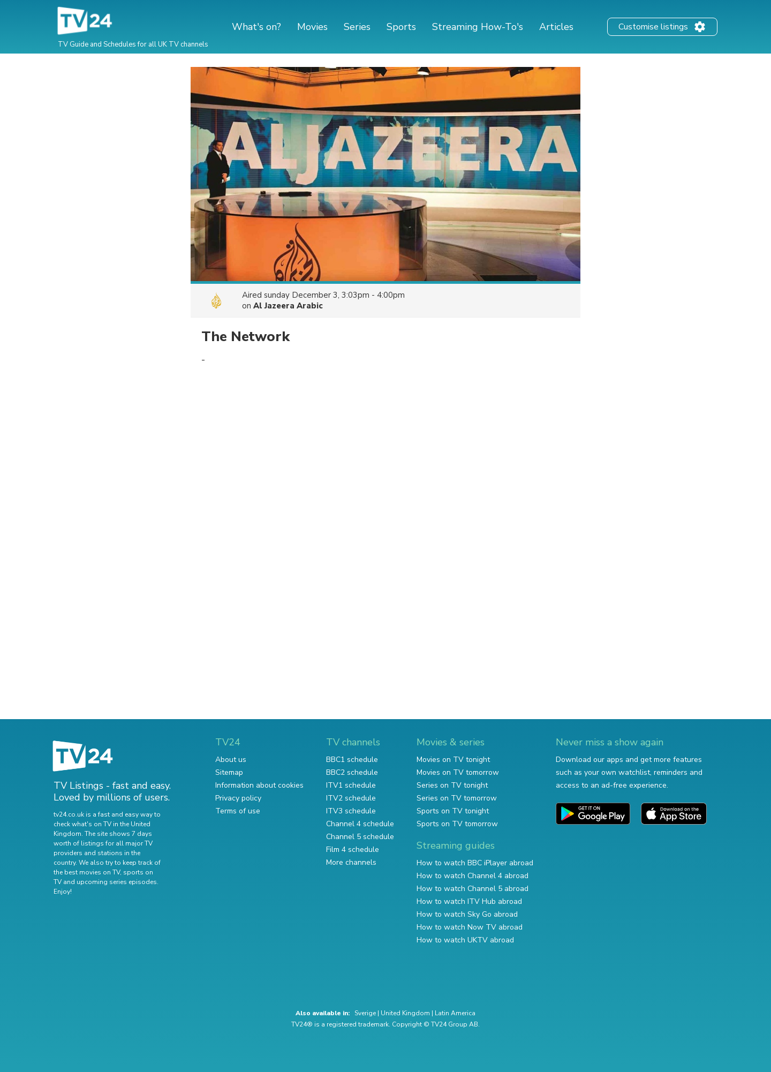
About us (230, 759)
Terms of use (237, 811)
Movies (312, 26)
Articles (556, 26)
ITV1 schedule (351, 785)
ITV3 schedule (351, 811)
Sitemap (229, 772)
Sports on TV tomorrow (457, 824)
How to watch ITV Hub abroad (469, 901)
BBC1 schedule (352, 759)
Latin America (455, 1013)
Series (357, 26)
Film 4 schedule (352, 849)
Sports (401, 26)
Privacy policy (238, 798)
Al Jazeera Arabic (288, 305)
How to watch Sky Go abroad (467, 914)
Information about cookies (259, 785)
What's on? (256, 26)
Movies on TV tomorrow (458, 772)
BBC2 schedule (352, 772)
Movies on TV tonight (453, 759)
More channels (351, 862)
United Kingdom (405, 1013)
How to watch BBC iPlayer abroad (475, 863)
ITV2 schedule (351, 798)
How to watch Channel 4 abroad (472, 876)
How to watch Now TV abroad (470, 927)
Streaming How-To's (477, 26)
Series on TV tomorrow (457, 798)
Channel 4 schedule (360, 824)
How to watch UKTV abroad (465, 940)
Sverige (365, 1013)
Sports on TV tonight (453, 811)
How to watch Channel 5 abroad (472, 889)
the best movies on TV (87, 872)
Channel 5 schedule (360, 837)
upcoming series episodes (117, 882)
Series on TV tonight (452, 785)
